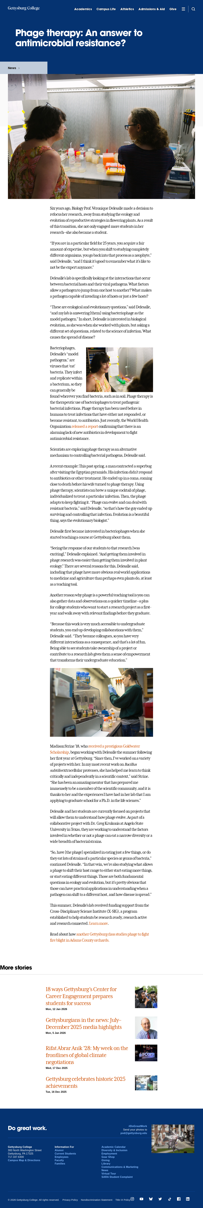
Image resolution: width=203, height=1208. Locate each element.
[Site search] (193, 9)
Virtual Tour (109, 1173)
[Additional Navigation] (183, 9)
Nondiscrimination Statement (96, 1199)
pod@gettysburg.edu (134, 1133)
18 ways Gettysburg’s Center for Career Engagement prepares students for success (81, 996)
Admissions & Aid (151, 9)
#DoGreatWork (138, 1126)
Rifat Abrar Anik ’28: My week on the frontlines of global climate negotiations (87, 1055)
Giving (106, 1160)
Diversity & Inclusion (114, 1150)
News (12, 68)
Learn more (98, 923)
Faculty (59, 1160)
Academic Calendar (114, 1147)
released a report (85, 426)
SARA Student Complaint (117, 1177)
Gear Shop (108, 1157)
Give (172, 9)
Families (60, 1163)
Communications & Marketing (120, 1167)
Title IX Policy (122, 1199)
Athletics (127, 9)
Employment (109, 1153)
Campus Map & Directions (24, 1160)
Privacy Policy (70, 1199)
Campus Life (106, 9)
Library (106, 1163)
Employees (62, 1157)
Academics (83, 9)
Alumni (59, 1150)
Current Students (65, 1153)
